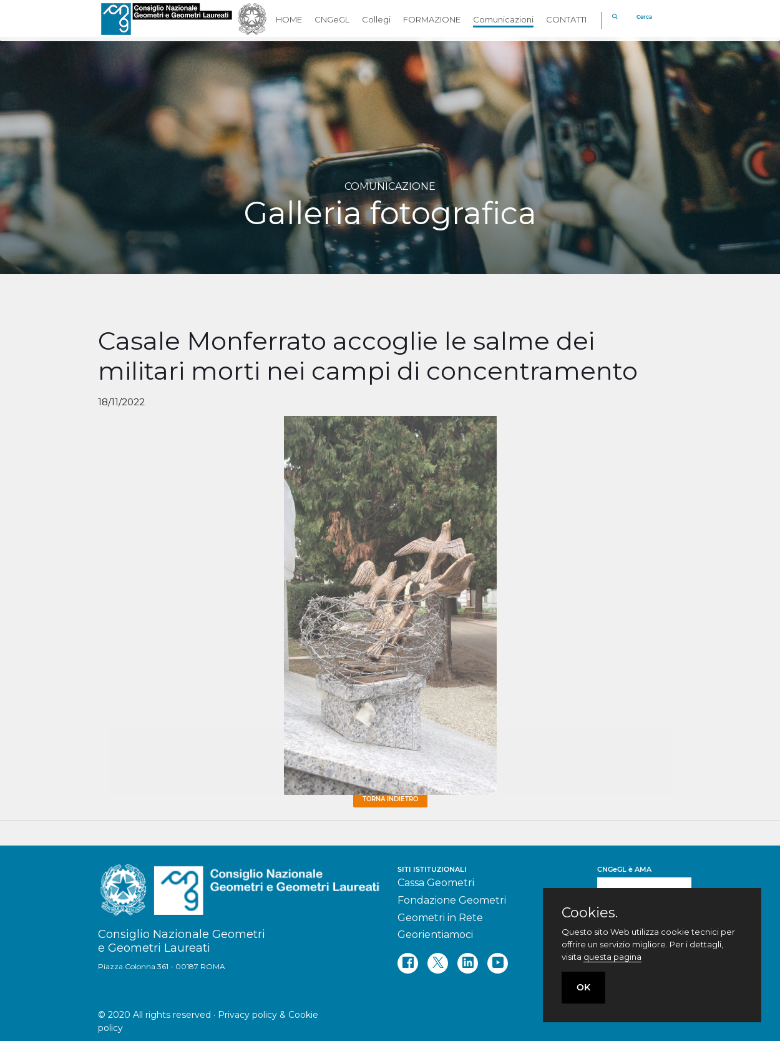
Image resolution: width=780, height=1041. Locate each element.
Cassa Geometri (435, 883)
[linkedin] (467, 963)
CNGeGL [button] (331, 19)
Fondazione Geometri (451, 900)
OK (583, 987)
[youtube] (497, 963)
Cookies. (590, 913)
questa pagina (612, 957)
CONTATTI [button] (566, 19)
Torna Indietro (390, 799)
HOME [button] (289, 19)
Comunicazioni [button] (503, 19)
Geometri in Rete (440, 918)
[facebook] (407, 963)
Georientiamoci (435, 934)
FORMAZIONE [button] (432, 19)
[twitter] (437, 963)
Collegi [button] (376, 19)
